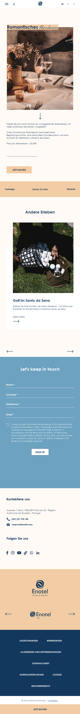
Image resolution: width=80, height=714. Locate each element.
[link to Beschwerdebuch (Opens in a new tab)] (41, 686)
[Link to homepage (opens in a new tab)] (40, 583)
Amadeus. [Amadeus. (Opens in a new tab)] (53, 700)
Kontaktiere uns (18, 499)
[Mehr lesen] (19, 326)
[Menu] (6, 4)
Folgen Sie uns (17, 538)
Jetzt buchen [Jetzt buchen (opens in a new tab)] (19, 170)
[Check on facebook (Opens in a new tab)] (7, 553)
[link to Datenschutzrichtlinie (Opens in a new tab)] (32, 675)
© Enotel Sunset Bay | (40, 700)
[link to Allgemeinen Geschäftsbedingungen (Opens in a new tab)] (40, 652)
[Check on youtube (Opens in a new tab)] (19, 553)
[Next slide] (70, 359)
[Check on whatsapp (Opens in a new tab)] (31, 553)
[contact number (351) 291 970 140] (17, 519)
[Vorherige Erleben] (10, 189)
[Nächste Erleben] (71, 189)
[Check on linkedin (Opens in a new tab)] (37, 553)
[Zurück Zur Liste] (40, 189)
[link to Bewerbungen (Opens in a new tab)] (54, 641)
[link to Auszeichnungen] (28, 641)
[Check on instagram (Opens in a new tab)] (12, 553)
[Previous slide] (9, 359)
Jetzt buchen (40, 709)
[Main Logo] (40, 4)
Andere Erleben (40, 219)
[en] (68, 4)
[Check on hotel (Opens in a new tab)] (40, 615)
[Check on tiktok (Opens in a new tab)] (25, 553)
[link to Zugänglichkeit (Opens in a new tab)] (40, 663)
